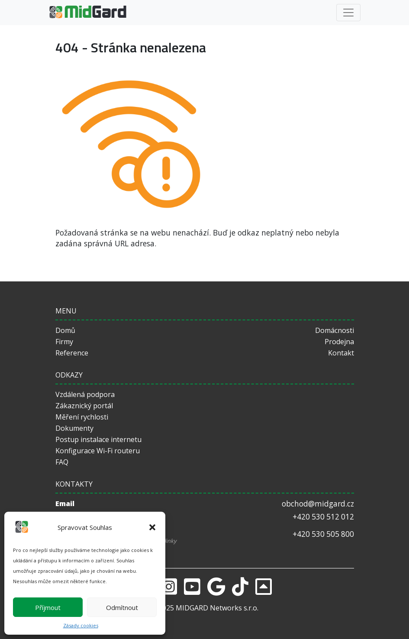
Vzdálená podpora (85, 394)
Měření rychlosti (81, 417)
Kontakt (341, 353)
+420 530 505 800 (323, 534)
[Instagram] (169, 586)
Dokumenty (74, 428)
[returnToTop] (263, 586)
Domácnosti (334, 330)
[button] (152, 527)
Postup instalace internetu (98, 439)
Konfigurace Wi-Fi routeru (97, 450)
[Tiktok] (240, 586)
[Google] (216, 586)
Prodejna (339, 341)
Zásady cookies (80, 625)
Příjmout (48, 607)
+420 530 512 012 (323, 516)
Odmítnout (122, 607)
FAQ (61, 462)
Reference (71, 353)
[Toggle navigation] (348, 12)
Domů (65, 330)
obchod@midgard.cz (318, 503)
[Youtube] (192, 586)
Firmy (64, 341)
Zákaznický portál (84, 405)
